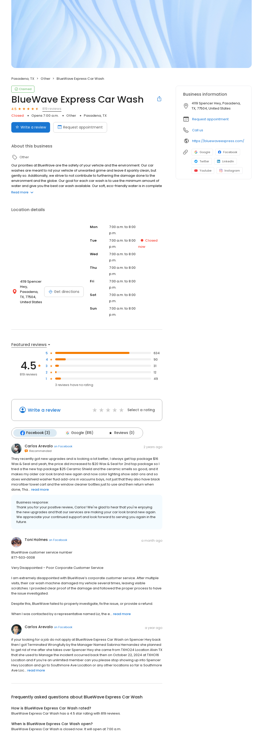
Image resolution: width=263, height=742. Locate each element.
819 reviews (51, 108)
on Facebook (63, 446)
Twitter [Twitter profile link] (201, 161)
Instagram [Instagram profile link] (229, 171)
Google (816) (79, 433)
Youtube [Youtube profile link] (202, 171)
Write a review (44, 410)
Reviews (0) (121, 433)
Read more (22, 192)
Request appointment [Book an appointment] (80, 127)
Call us (197, 130)
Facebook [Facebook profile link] (227, 152)
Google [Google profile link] (202, 152)
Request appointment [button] (210, 119)
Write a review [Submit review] (30, 127)
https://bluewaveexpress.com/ (218, 140)
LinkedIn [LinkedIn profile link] (225, 161)
